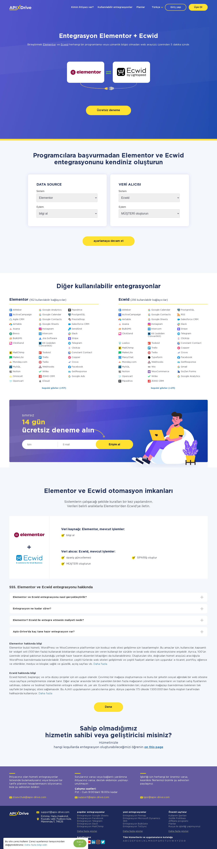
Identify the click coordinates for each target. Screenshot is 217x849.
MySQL (17, 367)
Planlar (140, 7)
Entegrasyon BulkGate (135, 824)
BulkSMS (17, 338)
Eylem (40, 207)
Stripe (75, 338)
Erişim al (114, 444)
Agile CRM (18, 319)
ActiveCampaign (22, 315)
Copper (76, 357)
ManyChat (127, 357)
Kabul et (80, 843)
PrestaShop (78, 319)
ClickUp (76, 348)
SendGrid (77, 329)
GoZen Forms (188, 372)
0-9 (183, 841)
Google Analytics (52, 310)
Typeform (156, 357)
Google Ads (78, 376)
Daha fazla (100, 664)
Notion (17, 372)
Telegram (77, 343)
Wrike (45, 372)
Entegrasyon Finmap (134, 816)
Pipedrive (77, 310)
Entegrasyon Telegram (89, 821)
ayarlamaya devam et (109, 241)
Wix (153, 367)
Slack (74, 334)
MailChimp (18, 353)
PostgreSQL (78, 315)
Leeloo (126, 343)
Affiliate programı (178, 821)
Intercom (47, 334)
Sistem (40, 191)
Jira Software (49, 338)
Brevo (16, 334)
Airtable (17, 324)
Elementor (49, 45)
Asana (16, 329)
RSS (183, 315)
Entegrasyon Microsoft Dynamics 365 (141, 820)
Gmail (184, 367)
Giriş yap (175, 7)
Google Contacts (52, 319)
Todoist (46, 353)
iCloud (46, 381)
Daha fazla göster (87, 831)
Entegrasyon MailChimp (90, 826)
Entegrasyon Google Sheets (92, 816)
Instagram (48, 329)
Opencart (18, 381)
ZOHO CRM (48, 376)
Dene (108, 707)
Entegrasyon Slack (87, 824)
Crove (75, 362)
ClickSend (18, 343)
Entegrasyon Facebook (90, 818)
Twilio (45, 362)
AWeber (17, 310)
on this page (153, 747)
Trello (45, 357)
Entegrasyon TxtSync (135, 826)
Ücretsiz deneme (108, 110)
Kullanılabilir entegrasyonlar (115, 7)
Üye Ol (198, 7)
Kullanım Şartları (177, 816)
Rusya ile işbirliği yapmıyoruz (184, 826)
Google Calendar (51, 315)
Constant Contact (82, 353)
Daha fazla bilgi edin (36, 845)
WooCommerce (160, 372)
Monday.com (20, 362)
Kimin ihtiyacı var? (82, 7)
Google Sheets (50, 324)
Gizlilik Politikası (177, 818)
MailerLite (18, 357)
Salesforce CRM (80, 324)
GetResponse (79, 372)
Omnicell (18, 376)
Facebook (77, 367)
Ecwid (64, 45)
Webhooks (48, 367)
